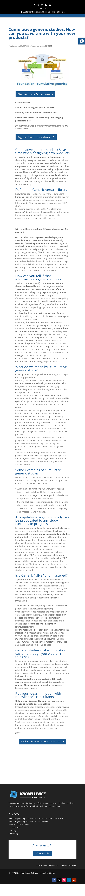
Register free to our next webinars (41, 741)
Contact (42, 9)
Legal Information (68, 865)
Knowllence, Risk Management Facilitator (37, 873)
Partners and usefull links (47, 865)
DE (63, 12)
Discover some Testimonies (33, 94)
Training (12, 830)
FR (53, 12)
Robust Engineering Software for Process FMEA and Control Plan (36, 818)
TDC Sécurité (14, 827)
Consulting (13, 833)
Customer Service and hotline (35, 12)
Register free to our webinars (34, 137)
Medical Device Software (19, 824)
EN (58, 12)
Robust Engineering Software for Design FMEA (28, 821)
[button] (81, 41)
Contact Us (42, 853)
